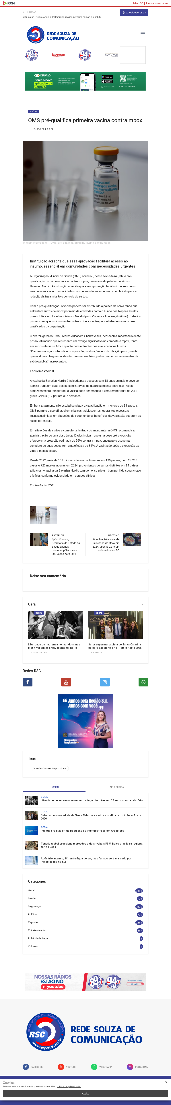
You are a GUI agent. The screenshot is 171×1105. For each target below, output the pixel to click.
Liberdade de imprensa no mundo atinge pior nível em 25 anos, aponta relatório (54, 646)
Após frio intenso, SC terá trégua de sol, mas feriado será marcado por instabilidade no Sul (86, 860)
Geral (38, 613)
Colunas (33, 946)
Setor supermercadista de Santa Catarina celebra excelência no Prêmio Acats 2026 (114, 646)
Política (32, 914)
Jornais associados (156, 3)
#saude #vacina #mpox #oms (50, 768)
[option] (96, 17)
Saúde (33, 111)
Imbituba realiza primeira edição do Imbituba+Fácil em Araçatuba (96, 17)
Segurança (34, 906)
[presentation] (137, 604)
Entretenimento (37, 930)
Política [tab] (117, 787)
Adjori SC (138, 3)
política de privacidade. (69, 1086)
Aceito (85, 1093)
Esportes (33, 922)
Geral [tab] (54, 787)
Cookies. (9, 1082)
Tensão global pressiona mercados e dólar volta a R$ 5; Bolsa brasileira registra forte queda (92, 845)
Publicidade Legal (38, 938)
